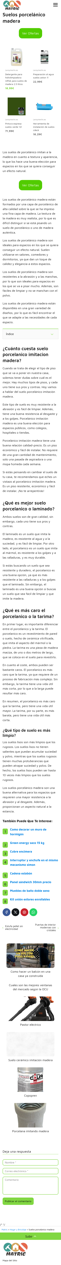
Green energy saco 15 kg (27, 843)
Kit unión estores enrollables (30, 899)
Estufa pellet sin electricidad (14, 927)
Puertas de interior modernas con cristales (45, 927)
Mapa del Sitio (10, 1260)
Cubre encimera (21, 851)
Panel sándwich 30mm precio (30, 882)
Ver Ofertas (30, 33)
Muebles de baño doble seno (29, 890)
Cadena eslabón (21, 873)
